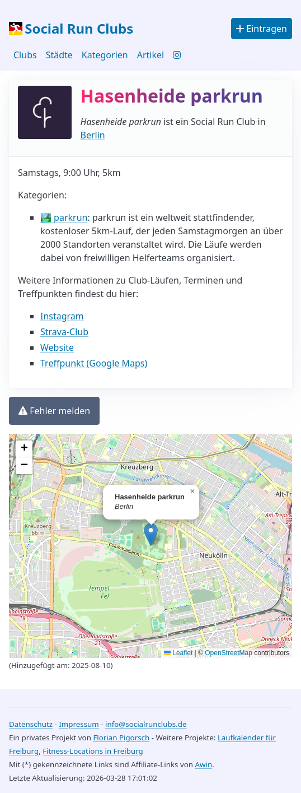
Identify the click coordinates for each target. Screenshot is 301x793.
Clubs (25, 55)
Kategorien (105, 55)
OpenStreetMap (228, 653)
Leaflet (178, 653)
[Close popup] (192, 491)
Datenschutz (31, 724)
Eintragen (261, 28)
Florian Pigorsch (121, 737)
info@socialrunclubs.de (145, 724)
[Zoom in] (24, 448)
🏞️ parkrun (63, 217)
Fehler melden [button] (54, 411)
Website (57, 347)
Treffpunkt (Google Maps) (93, 363)
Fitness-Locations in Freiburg (93, 751)
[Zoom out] (24, 465)
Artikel (150, 55)
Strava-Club (64, 332)
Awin (203, 764)
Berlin (93, 135)
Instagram (62, 316)
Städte (59, 55)
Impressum (78, 724)
